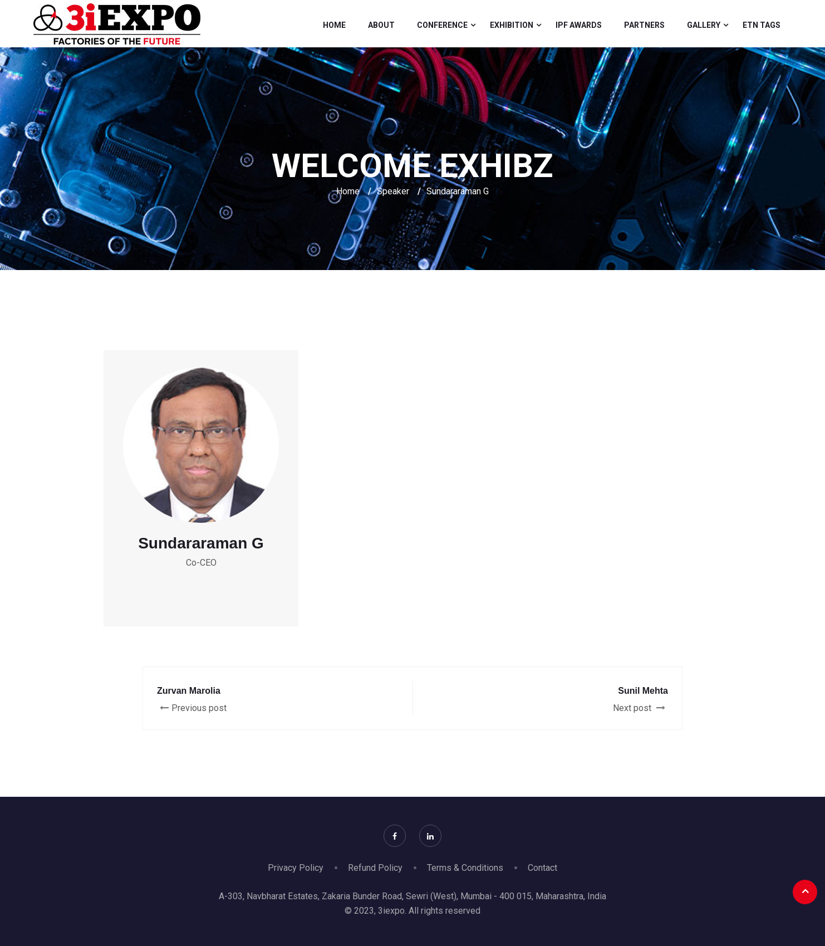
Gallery (703, 25)
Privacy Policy (295, 867)
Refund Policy (375, 867)
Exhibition (511, 25)
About (381, 25)
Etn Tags (761, 25)
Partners (644, 25)
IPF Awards (579, 25)
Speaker (393, 191)
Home (334, 25)
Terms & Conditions (465, 867)
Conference (442, 25)
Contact (542, 867)
